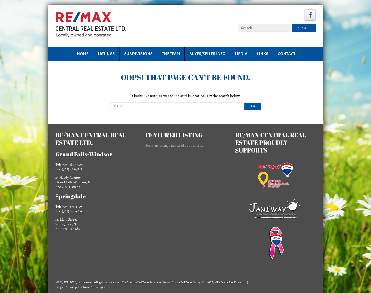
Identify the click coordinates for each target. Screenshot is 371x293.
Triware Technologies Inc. (96, 287)
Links (262, 54)
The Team (171, 54)
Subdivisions (138, 54)
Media (241, 54)
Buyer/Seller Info (207, 54)
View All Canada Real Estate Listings (182, 282)
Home (82, 54)
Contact (286, 54)
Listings (106, 54)
